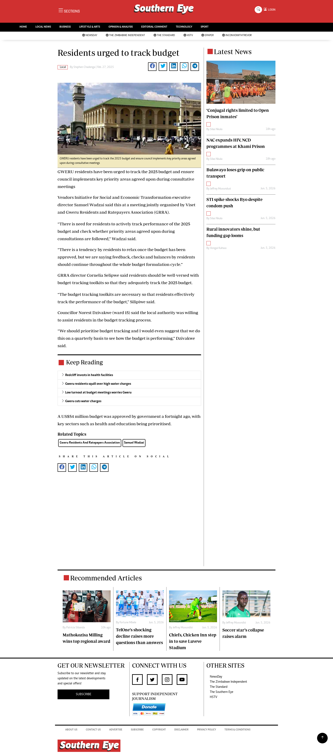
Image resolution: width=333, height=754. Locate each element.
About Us (71, 730)
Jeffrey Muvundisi (183, 627)
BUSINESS (65, 27)
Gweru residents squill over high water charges (98, 384)
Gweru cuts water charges (83, 401)
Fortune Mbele (128, 622)
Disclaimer (181, 730)
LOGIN (271, 9)
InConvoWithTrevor (237, 35)
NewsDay (89, 35)
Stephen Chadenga (84, 67)
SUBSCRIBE (83, 694)
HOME (23, 27)
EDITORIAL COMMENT (154, 27)
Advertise (115, 730)
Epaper (207, 35)
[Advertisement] (129, 523)
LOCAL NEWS (43, 27)
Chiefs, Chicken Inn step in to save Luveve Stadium (192, 641)
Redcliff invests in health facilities (89, 375)
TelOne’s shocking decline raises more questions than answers (139, 636)
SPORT (205, 27)
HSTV (188, 35)
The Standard (164, 35)
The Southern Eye (221, 692)
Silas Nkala (216, 129)
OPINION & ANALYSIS (121, 27)
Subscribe (137, 730)
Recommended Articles (106, 578)
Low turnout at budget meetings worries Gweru (98, 392)
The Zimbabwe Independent (125, 35)
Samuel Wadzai (134, 442)
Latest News (233, 51)
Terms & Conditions (237, 730)
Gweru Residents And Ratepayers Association (90, 442)
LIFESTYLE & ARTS (89, 27)
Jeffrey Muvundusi (220, 188)
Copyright (159, 730)
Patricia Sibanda (75, 627)
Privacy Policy (206, 730)
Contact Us (93, 730)
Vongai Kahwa (218, 248)
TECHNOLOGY (184, 27)
